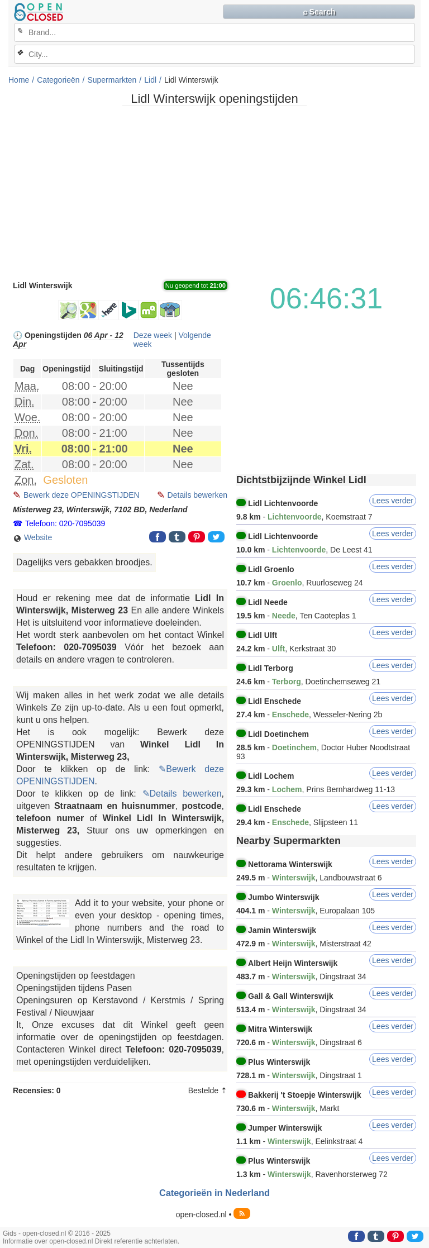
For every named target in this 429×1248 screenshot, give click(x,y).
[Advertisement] (214, 192)
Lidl (150, 79)
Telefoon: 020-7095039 (65, 523)
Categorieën (58, 79)
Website (32, 537)
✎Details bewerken (182, 793)
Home (18, 79)
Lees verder (392, 500)
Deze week (153, 335)
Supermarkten (111, 79)
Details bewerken (197, 494)
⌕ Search (319, 11)
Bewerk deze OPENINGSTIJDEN (81, 494)
